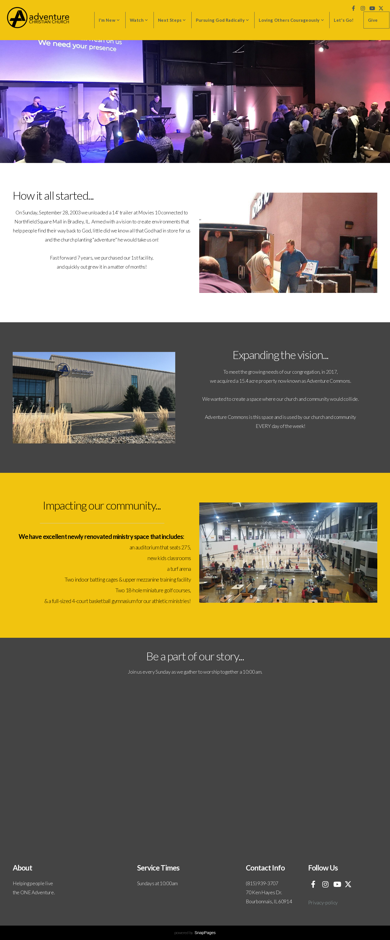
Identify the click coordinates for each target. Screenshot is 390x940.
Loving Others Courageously (291, 20)
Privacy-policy (323, 903)
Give (373, 20)
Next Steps (172, 20)
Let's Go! (344, 20)
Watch (139, 20)
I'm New (109, 20)
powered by (195, 932)
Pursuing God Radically (222, 20)
